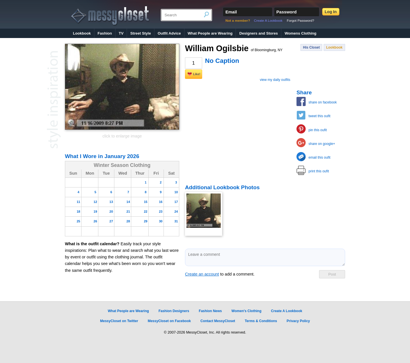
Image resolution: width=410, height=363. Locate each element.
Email (231, 11)
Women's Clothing (247, 311)
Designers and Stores (258, 33)
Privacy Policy (298, 321)
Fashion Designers (173, 311)
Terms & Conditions (261, 321)
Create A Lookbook (268, 21)
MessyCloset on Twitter (119, 321)
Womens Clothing (300, 33)
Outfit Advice (169, 33)
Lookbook (82, 33)
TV (121, 33)
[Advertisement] (228, 125)
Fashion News (210, 311)
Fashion (104, 33)
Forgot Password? (300, 21)
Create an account (202, 274)
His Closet (311, 47)
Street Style (140, 33)
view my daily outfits (275, 80)
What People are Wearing (210, 33)
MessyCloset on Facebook (169, 321)
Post (332, 274)
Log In (331, 11)
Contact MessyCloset (217, 321)
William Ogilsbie (233, 48)
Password (286, 11)
